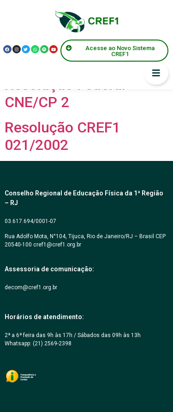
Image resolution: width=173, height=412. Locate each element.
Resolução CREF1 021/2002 (62, 136)
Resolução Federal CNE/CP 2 (65, 93)
